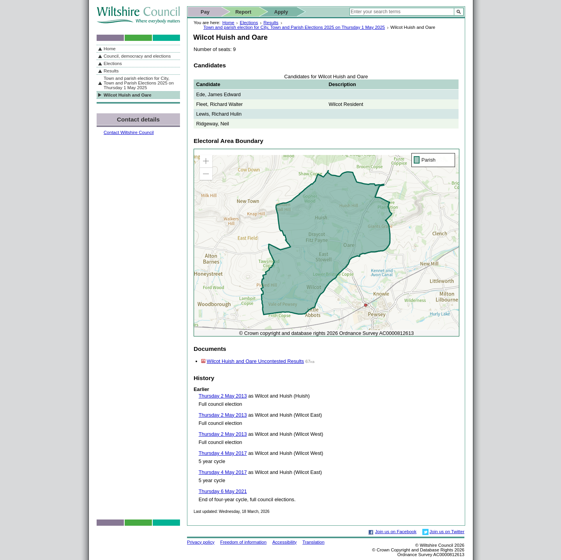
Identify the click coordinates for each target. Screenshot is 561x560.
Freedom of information (243, 542)
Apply (281, 12)
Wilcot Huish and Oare (128, 95)
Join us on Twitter (447, 531)
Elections (249, 22)
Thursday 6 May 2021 (223, 491)
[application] (326, 242)
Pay (205, 12)
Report (243, 12)
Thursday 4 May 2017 (223, 453)
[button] (206, 161)
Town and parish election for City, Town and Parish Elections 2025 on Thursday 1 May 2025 (294, 27)
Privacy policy (200, 542)
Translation (313, 542)
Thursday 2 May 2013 (223, 396)
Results (270, 22)
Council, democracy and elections (137, 56)
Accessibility (284, 542)
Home (228, 22)
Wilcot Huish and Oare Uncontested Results (255, 361)
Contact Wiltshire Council (129, 132)
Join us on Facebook (395, 531)
